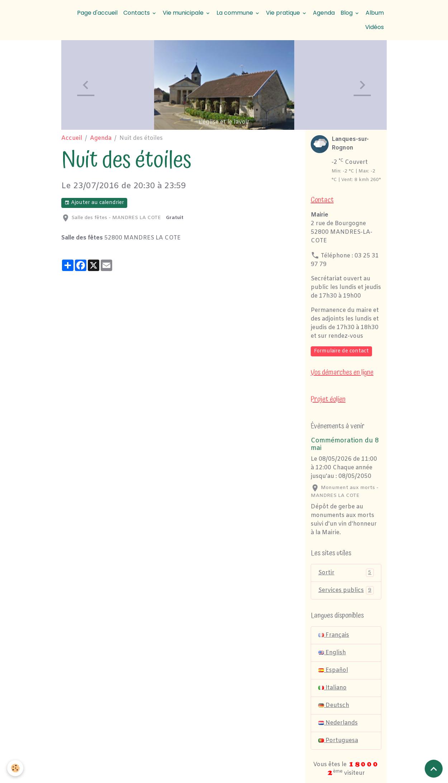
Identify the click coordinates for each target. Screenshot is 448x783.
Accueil (71, 138)
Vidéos (374, 27)
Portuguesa (338, 740)
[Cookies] (15, 768)
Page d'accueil (97, 13)
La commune (235, 13)
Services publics (346, 590)
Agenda (324, 13)
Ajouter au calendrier (94, 202)
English (332, 652)
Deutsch (333, 705)
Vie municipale (184, 13)
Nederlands (338, 723)
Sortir (346, 573)
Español (333, 670)
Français (333, 635)
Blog (347, 13)
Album (375, 13)
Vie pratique (283, 13)
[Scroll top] (434, 769)
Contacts (137, 13)
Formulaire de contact (341, 351)
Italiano (332, 688)
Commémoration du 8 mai (345, 444)
